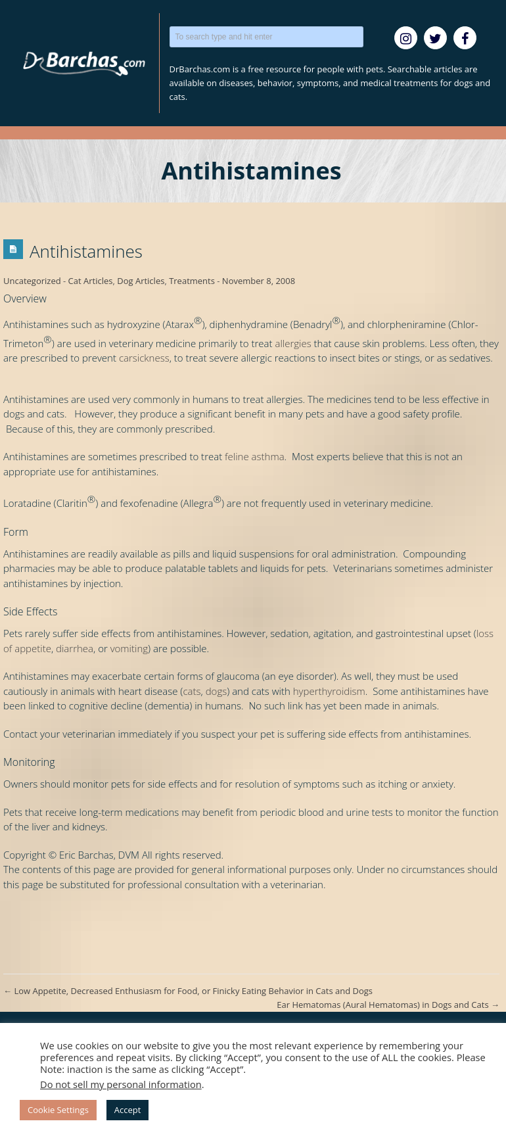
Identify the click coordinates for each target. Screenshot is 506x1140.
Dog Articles (140, 281)
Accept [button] (127, 1110)
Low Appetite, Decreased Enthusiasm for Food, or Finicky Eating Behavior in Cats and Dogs (188, 991)
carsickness (144, 357)
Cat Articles (90, 281)
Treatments (192, 281)
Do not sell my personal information (121, 1084)
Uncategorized (32, 281)
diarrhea (74, 648)
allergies (293, 343)
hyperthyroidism (329, 691)
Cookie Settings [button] (58, 1110)
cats (191, 691)
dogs (216, 691)
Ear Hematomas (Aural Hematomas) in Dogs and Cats (388, 1004)
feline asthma (255, 456)
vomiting (129, 648)
